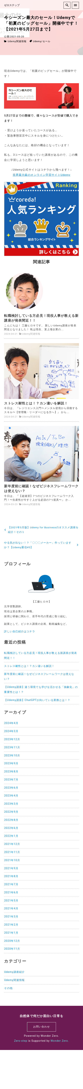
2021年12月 (12, 844)
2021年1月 (11, 932)
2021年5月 (11, 900)
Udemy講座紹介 (14, 972)
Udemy (37, 41)
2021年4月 (11, 908)
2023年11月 (12, 747)
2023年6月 (11, 787)
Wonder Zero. (60, 1040)
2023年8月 (11, 771)
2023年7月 (11, 779)
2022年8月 (11, 820)
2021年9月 (11, 868)
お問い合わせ (41, 1026)
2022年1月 (11, 836)
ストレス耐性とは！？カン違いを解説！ (29, 666)
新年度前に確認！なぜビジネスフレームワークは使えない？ (39, 676)
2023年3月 (11, 803)
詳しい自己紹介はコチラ (19, 631)
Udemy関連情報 (17, 41)
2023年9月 (11, 763)
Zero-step (20, 1040)
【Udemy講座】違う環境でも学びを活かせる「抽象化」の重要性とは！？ (41, 690)
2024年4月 (11, 723)
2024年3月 (11, 731)
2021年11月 (12, 852)
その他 (8, 988)
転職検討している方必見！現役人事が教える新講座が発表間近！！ (40, 655)
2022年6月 (11, 828)
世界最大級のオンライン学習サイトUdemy (41, 175)
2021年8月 (11, 876)
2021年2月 (11, 924)
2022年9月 (11, 811)
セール (46, 41)
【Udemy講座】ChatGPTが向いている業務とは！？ (37, 700)
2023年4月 (11, 795)
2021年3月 (11, 916)
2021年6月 (11, 892)
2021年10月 (12, 860)
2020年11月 (12, 948)
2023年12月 (12, 739)
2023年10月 (12, 755)
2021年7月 (11, 884)
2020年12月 (12, 940)
